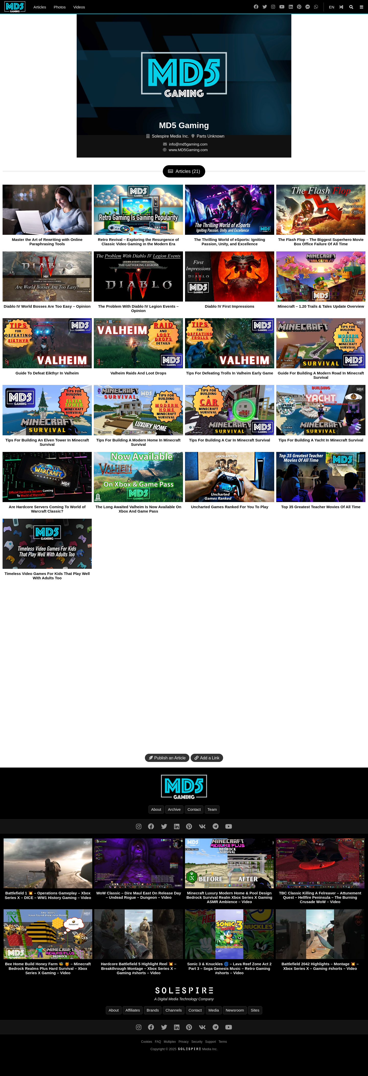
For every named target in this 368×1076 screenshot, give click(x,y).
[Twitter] (265, 7)
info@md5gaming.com (188, 144)
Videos (79, 7)
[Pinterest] (299, 7)
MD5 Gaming (184, 125)
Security (196, 1042)
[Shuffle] (341, 7)
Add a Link (207, 758)
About (156, 809)
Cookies (146, 1042)
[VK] (202, 826)
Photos (60, 7)
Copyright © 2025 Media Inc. (184, 1049)
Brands (153, 1010)
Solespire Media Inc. (170, 136)
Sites (255, 1010)
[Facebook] (256, 7)
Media (214, 1010)
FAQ (158, 1042)
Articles (39, 7)
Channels (174, 1010)
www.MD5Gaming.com (188, 150)
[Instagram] (273, 7)
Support (210, 1042)
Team (212, 809)
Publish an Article (167, 758)
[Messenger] (308, 7)
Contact (194, 809)
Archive (174, 809)
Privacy (184, 1042)
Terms (222, 1042)
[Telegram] (215, 826)
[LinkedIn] (290, 7)
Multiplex (170, 1042)
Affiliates (132, 1010)
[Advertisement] (184, 669)
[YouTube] (282, 7)
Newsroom (235, 1010)
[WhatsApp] (316, 7)
